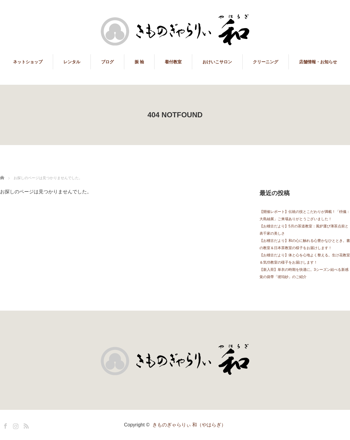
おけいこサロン (217, 61)
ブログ (107, 61)
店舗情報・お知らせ (318, 61)
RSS (25, 424)
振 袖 (139, 61)
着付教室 (173, 61)
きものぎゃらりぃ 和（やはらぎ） (189, 424)
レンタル (71, 61)
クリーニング (265, 61)
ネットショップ (28, 61)
